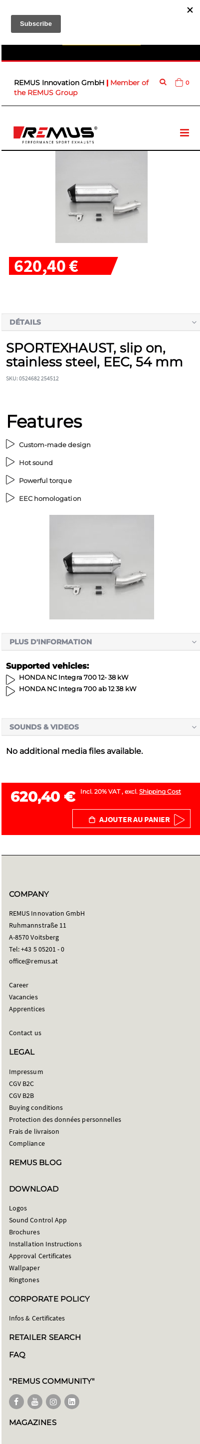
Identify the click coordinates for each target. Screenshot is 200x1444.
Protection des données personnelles (65, 1119)
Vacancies (23, 996)
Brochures (24, 1231)
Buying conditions (36, 1107)
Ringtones (24, 1279)
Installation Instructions (45, 1243)
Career (18, 984)
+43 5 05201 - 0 (42, 949)
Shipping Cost (160, 791)
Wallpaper (24, 1267)
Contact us (25, 1032)
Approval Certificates (40, 1255)
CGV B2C (21, 1083)
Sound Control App (38, 1219)
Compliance (27, 1143)
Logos (18, 1207)
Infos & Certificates (37, 1318)
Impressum (26, 1071)
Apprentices (27, 1008)
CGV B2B (21, 1095)
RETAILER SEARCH (45, 1337)
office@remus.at (33, 961)
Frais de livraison (34, 1131)
